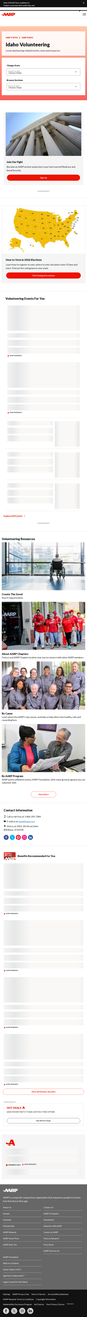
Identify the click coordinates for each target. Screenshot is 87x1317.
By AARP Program (12, 776)
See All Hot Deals (43, 1121)
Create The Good (12, 594)
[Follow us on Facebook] (6, 1311)
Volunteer (7, 1220)
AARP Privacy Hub (20, 1294)
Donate (6, 1213)
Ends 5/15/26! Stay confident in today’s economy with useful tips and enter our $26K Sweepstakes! (19, 5)
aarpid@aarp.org (26, 821)
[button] (84, 14)
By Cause (7, 713)
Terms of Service (38, 1294)
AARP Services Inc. (52, 1251)
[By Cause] (43, 691)
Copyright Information (46, 1299)
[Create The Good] (43, 570)
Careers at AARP (51, 1232)
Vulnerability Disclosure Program (17, 1304)
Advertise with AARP (53, 1226)
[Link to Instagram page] (22, 1311)
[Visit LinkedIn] (30, 1311)
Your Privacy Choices (55, 1304)
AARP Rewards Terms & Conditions (18, 1299)
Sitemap (6, 1294)
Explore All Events (13, 516)
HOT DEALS (14, 1107)
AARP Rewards (9, 1232)
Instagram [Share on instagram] (24, 837)
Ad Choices (39, 1304)
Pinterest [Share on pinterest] (18, 837)
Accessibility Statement (58, 1294)
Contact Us (48, 1207)
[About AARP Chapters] (43, 630)
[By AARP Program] (43, 754)
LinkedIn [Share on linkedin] (30, 837)
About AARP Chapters (15, 653)
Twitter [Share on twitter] (12, 837)
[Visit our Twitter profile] (14, 1311)
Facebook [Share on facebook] (6, 837)
